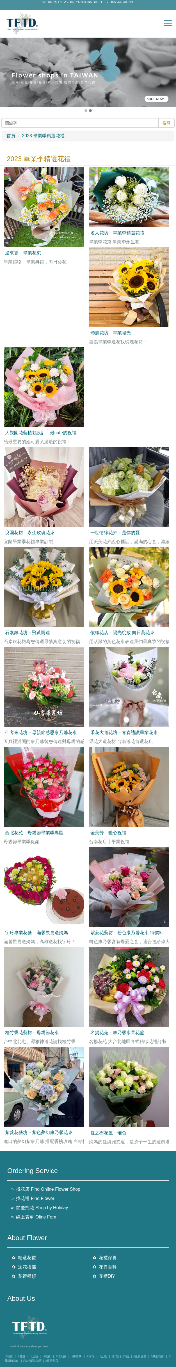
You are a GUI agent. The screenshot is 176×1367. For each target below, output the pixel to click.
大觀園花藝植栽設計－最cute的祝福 (40, 432)
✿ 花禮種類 (24, 1276)
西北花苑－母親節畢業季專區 (34, 832)
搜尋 (166, 123)
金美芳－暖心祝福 (108, 832)
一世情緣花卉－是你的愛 (115, 532)
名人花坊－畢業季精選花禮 (117, 232)
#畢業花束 (157, 1356)
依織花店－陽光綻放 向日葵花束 (122, 632)
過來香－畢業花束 (23, 252)
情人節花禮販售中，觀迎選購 (96, 3)
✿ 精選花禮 (24, 1257)
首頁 (10, 135)
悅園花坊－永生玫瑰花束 (29, 532)
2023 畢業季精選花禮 (43, 135)
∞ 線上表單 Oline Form (34, 1216)
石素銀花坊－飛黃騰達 (27, 632)
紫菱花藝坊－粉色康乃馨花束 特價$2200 (131, 932)
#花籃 (21, 1356)
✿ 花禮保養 (105, 1257)
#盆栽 (34, 1356)
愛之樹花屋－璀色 (108, 1132)
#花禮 (47, 1356)
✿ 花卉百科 (105, 1266)
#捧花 (90, 1356)
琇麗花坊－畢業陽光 (110, 332)
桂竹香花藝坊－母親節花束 (32, 1032)
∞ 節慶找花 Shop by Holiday (39, 1207)
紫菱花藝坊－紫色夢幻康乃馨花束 (38, 1132)
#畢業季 (77, 1356)
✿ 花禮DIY (104, 1276)
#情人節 (61, 1356)
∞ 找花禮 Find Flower (32, 1198)
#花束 (9, 1356)
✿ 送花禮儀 (24, 1266)
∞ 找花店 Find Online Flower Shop (45, 1189)
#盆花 (103, 1356)
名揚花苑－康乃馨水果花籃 (117, 1032)
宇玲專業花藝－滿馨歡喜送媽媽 (36, 932)
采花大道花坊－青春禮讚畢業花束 (124, 732)
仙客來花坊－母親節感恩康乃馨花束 (41, 732)
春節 (47, 3)
